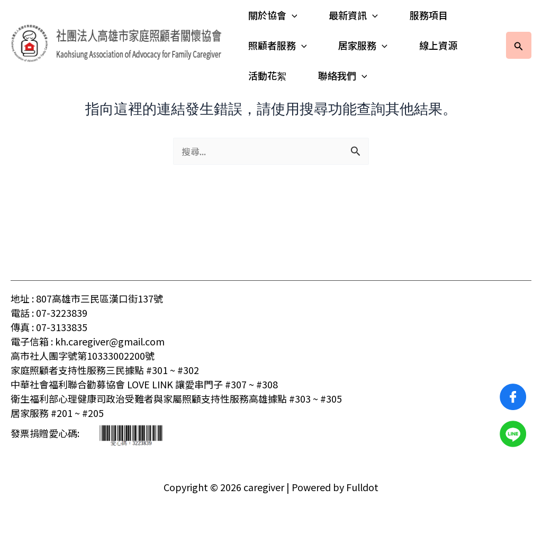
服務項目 (424, 15)
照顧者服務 (277, 45)
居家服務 (360, 45)
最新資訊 (351, 15)
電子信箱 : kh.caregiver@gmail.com (88, 341)
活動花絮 (267, 75)
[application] (291, 15)
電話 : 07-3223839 (49, 312)
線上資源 (434, 45)
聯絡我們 (340, 75)
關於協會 (272, 15)
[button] (518, 45)
